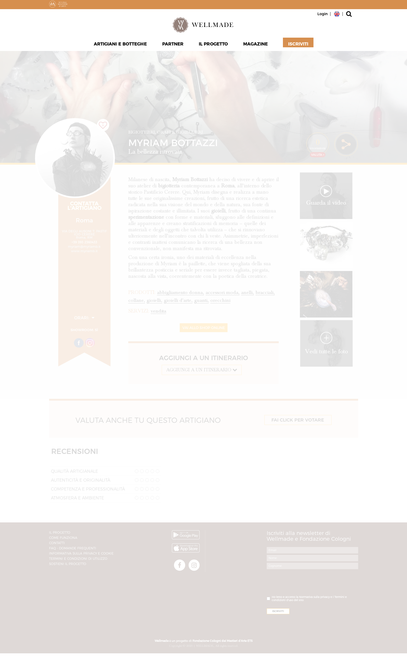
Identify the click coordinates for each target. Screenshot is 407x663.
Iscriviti (298, 44)
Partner (173, 44)
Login (322, 13)
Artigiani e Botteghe (120, 44)
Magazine (255, 44)
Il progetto (213, 44)
